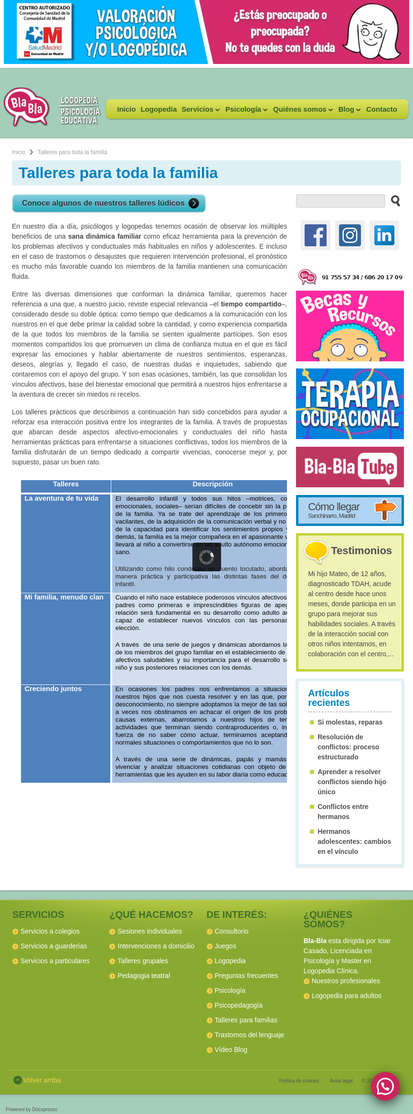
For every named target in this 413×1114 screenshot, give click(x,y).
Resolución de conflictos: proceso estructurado (348, 747)
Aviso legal (341, 1080)
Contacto (381, 109)
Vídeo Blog (231, 1049)
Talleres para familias (246, 1020)
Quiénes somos (302, 112)
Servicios (199, 112)
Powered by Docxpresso (31, 1109)
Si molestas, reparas (350, 722)
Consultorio (232, 931)
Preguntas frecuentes (246, 975)
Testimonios (361, 551)
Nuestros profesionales (346, 981)
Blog (348, 112)
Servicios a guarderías (54, 946)
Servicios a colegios (50, 931)
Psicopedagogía (239, 1005)
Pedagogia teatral (143, 975)
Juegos (225, 946)
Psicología (245, 112)
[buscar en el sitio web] (392, 200)
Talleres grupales (142, 961)
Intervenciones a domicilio (155, 946)
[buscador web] (340, 201)
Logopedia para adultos (346, 995)
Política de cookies (298, 1080)
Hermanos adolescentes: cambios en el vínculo (354, 841)
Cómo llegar (334, 510)
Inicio (126, 109)
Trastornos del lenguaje (250, 1035)
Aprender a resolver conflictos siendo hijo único (352, 782)
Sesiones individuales (149, 931)
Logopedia (158, 109)
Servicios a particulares (55, 961)
